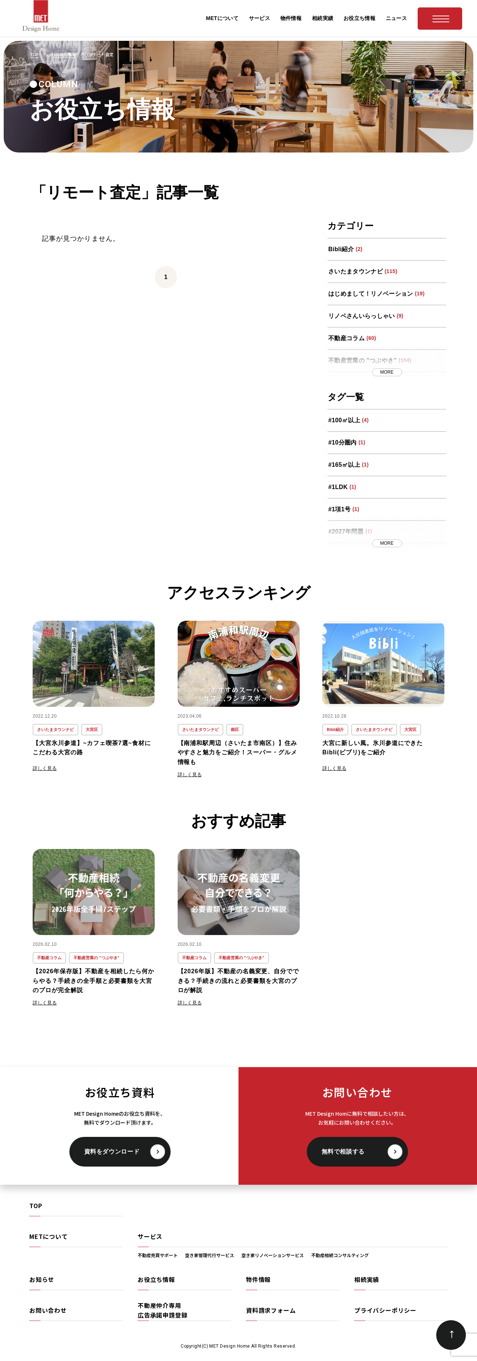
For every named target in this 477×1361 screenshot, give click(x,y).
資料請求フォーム (271, 1310)
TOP (35, 1205)
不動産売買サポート (158, 1255)
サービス (150, 1236)
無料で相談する (343, 1151)
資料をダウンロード (112, 1151)
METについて (48, 1236)
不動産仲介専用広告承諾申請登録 (162, 1310)
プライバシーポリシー (385, 1310)
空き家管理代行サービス (209, 1255)
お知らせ (41, 1279)
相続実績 (366, 1279)
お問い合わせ (48, 1310)
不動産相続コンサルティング (340, 1255)
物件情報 (258, 1279)
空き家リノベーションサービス (272, 1255)
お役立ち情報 (156, 1279)
